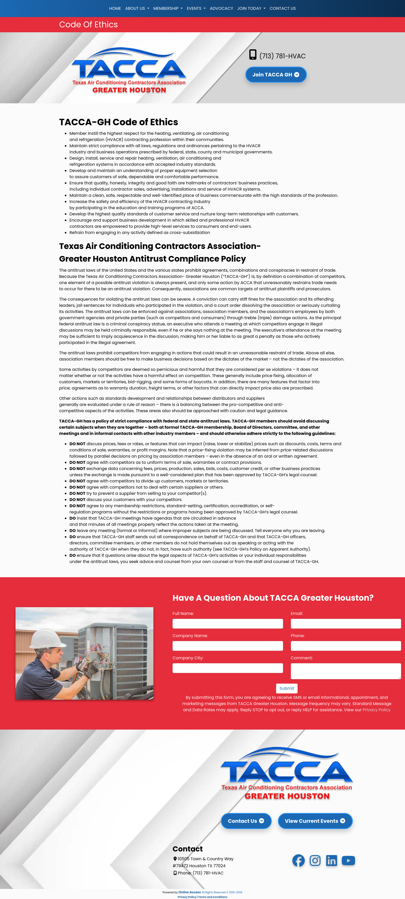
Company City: (188, 658)
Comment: (302, 658)
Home (115, 8)
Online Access (189, 892)
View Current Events (315, 821)
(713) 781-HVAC (276, 56)
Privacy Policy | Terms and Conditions (202, 897)
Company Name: (190, 636)
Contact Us (283, 8)
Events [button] (194, 8)
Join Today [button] (249, 8)
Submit (286, 688)
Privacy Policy (377, 710)
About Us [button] (135, 8)
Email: (297, 613)
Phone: (298, 636)
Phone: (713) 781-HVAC (198, 873)
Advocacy (221, 8)
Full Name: (183, 613)
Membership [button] (166, 8)
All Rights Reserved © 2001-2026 (221, 892)
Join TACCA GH (276, 74)
